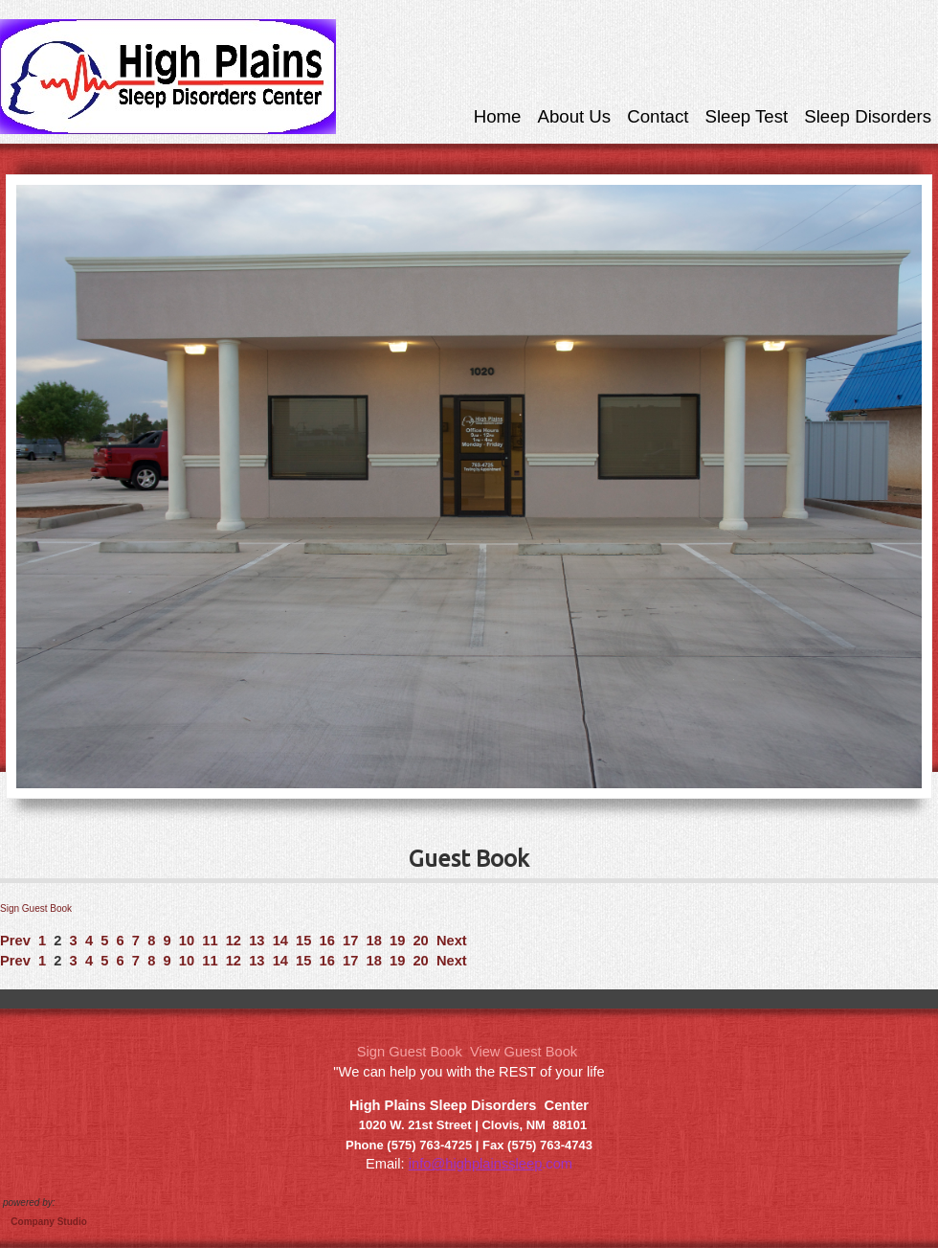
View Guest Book (523, 1051)
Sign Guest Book (36, 908)
